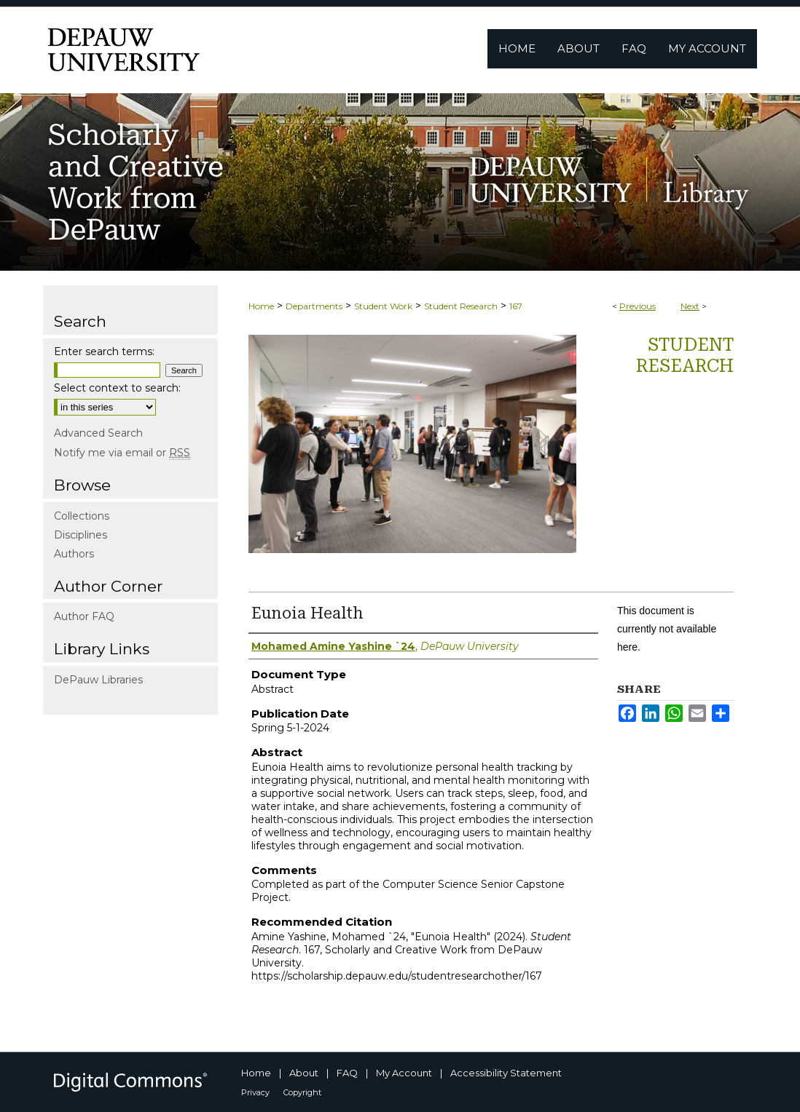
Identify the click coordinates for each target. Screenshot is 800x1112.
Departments (314, 306)
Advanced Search (98, 433)
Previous (637, 306)
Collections (81, 516)
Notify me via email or (122, 452)
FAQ (347, 1073)
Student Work (383, 306)
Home (261, 306)
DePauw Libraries (98, 679)
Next (690, 306)
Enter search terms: (104, 351)
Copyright (302, 1092)
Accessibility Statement (506, 1073)
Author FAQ (84, 616)
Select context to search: (117, 387)
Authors (74, 553)
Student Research (461, 306)
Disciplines (80, 534)
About (303, 1073)
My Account (404, 1073)
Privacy (255, 1092)
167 (515, 306)
